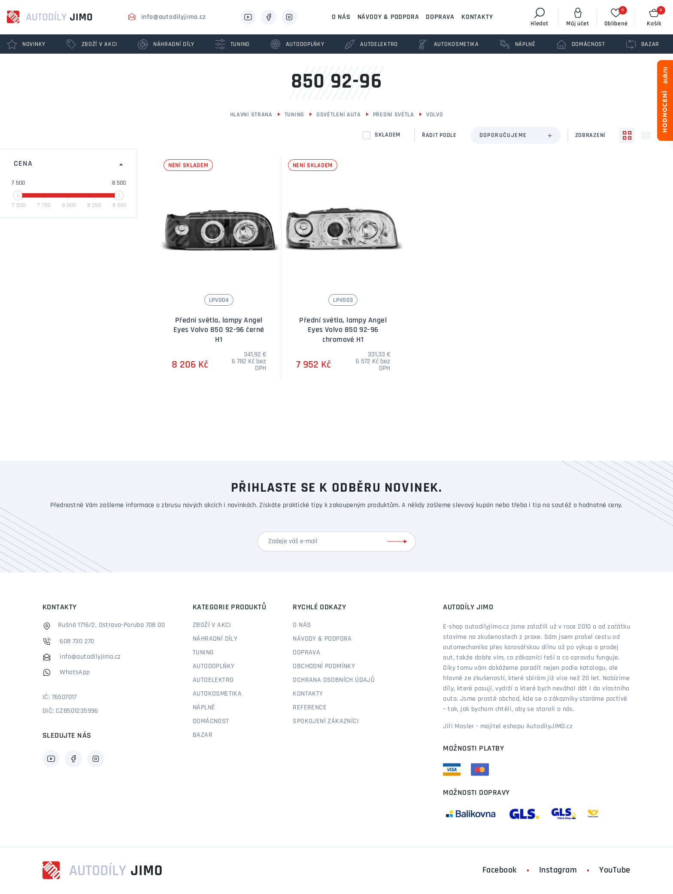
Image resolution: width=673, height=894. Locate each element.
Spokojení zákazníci (326, 721)
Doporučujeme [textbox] (503, 135)
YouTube (615, 870)
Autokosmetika (217, 693)
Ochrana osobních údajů (334, 680)
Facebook (499, 870)
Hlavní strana (251, 115)
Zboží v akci (212, 625)
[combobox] (515, 135)
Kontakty (477, 17)
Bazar (202, 735)
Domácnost (211, 721)
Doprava (440, 17)
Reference (310, 707)
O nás (341, 17)
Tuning (294, 115)
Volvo (434, 115)
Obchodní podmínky (324, 666)
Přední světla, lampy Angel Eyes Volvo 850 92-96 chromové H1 (343, 330)
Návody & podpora (388, 17)
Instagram (558, 870)
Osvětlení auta (338, 115)
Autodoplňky (213, 666)
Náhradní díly (215, 639)
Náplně (204, 707)
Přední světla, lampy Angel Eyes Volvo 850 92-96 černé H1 (218, 330)
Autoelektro (213, 680)
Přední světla (393, 115)
